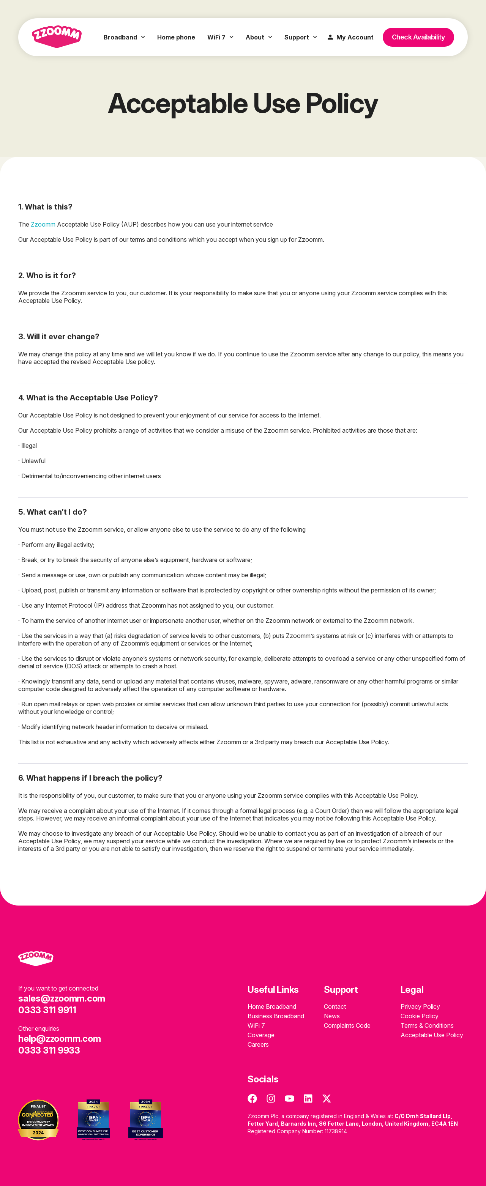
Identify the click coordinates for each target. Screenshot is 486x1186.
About (259, 37)
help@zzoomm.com (59, 1038)
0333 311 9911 (47, 1010)
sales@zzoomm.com (61, 998)
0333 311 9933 (49, 1050)
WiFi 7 (220, 37)
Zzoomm (43, 224)
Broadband (124, 37)
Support (300, 37)
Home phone (176, 37)
